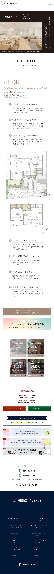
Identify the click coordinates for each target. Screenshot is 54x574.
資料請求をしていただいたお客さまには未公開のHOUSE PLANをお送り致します (27, 312)
